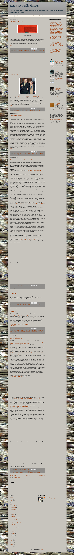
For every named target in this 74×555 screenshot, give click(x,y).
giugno (13, 516)
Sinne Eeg (33, 305)
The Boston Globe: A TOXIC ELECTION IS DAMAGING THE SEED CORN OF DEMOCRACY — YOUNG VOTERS (56, 33)
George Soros (13, 154)
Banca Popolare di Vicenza (27, 304)
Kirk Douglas (23, 472)
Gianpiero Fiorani (30, 110)
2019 (12, 499)
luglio (13, 514)
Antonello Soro (16, 50)
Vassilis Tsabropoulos (37, 110)
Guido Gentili (13, 331)
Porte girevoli (14, 74)
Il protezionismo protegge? (57, 104)
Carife (40, 304)
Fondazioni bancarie (22, 305)
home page (11, 15)
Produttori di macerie (16, 115)
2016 (12, 504)
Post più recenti (13, 475)
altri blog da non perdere (20, 15)
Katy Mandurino (28, 305)
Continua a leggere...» (14, 45)
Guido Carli (41, 330)
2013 (12, 542)
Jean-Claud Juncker (18, 154)
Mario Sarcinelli (22, 331)
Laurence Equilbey (13, 51)
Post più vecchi (42, 475)
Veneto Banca (21, 288)
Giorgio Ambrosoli (36, 330)
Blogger (42, 549)
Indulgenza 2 (14, 293)
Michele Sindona (28, 331)
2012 (12, 544)
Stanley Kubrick (33, 472)
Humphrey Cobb (18, 472)
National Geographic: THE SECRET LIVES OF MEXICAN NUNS (56, 40)
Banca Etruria (16, 304)
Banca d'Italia (20, 153)
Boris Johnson (27, 153)
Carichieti (37, 304)
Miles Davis (33, 331)
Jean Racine (42, 50)
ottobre (13, 509)
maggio (13, 529)
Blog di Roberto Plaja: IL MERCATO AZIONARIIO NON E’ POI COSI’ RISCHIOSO (56, 29)
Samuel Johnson (28, 472)
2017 (12, 502)
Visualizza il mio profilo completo (50, 498)
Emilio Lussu (32, 471)
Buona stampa (20, 110)
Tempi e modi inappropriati (57, 70)
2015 (12, 539)
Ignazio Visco (17, 331)
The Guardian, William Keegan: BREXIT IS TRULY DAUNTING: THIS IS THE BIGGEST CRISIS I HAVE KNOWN (57, 51)
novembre (14, 507)
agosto (13, 512)
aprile (13, 531)
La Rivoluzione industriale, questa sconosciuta (58, 88)
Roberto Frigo (47, 497)
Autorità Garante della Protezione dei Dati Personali (27, 50)
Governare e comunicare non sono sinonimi (59, 62)
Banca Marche (20, 304)
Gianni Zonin (25, 110)
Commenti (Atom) (17, 477)
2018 (12, 500)
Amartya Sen (16, 153)
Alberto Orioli (16, 330)
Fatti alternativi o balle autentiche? (56, 119)
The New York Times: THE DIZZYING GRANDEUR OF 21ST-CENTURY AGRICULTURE (57, 37)
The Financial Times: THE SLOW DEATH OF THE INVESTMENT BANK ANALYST (56, 25)
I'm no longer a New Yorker (54, 96)
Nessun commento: (27, 48)
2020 (12, 497)
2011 (12, 546)
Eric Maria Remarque (37, 471)
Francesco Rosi (13, 472)
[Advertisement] (27, 62)
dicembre (14, 505)
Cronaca (35, 153)
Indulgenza (13, 311)
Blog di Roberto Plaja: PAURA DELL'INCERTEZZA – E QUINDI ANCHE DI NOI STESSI (56, 55)
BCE (23, 153)
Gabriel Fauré (37, 50)
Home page (27, 475)
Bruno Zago (34, 304)
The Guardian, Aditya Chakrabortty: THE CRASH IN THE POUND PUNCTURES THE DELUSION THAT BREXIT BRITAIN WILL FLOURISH (56, 44)
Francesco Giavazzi (40, 153)
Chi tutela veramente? (16, 21)
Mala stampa (12, 288)
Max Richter (17, 288)
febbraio (13, 535)
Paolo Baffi (37, 331)
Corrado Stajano (30, 330)
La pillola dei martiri (16, 338)
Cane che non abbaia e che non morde (21, 160)
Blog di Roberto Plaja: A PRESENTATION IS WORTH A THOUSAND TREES (55, 22)
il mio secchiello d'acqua (24, 5)
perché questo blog (31, 15)
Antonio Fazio (16, 110)
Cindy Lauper (25, 330)
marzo (13, 533)
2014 (12, 540)
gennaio (13, 536)
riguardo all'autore (40, 15)
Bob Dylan (15, 471)
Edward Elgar (27, 471)
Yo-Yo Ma (38, 472)
